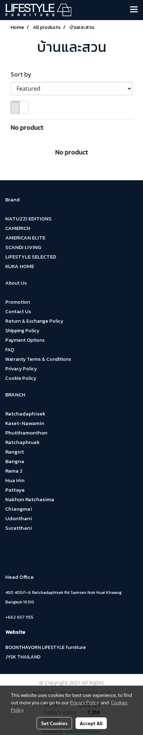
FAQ (9, 349)
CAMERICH (17, 228)
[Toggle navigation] (134, 10)
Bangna (14, 461)
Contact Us (18, 311)
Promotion (17, 302)
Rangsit (14, 452)
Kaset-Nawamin (24, 423)
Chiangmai (18, 509)
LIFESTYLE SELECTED (30, 257)
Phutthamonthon (26, 433)
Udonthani (18, 518)
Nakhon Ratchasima (29, 499)
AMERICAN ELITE (25, 237)
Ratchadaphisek (25, 413)
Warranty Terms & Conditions (38, 359)
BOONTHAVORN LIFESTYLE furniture (45, 647)
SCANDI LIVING (23, 247)
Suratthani (18, 528)
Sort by (23, 74)
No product (27, 127)
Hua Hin (15, 480)
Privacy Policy (21, 368)
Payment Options (25, 340)
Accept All (91, 723)
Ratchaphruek (22, 442)
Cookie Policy (20, 378)
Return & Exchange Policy (34, 321)
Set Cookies (54, 723)
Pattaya (15, 490)
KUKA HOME (19, 266)
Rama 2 (13, 471)
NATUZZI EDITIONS (28, 218)
